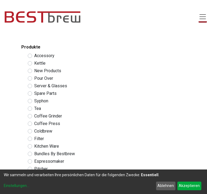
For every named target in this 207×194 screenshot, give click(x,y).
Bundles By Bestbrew (54, 153)
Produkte (30, 47)
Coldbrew (43, 131)
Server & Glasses (50, 85)
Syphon (41, 100)
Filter (39, 138)
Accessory (44, 55)
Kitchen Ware (46, 146)
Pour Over (43, 78)
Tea (37, 108)
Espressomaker (49, 161)
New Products (47, 70)
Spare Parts (45, 93)
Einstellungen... (16, 185)
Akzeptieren (189, 185)
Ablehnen (165, 185)
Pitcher (41, 168)
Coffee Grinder (48, 116)
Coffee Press (47, 123)
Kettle (40, 63)
